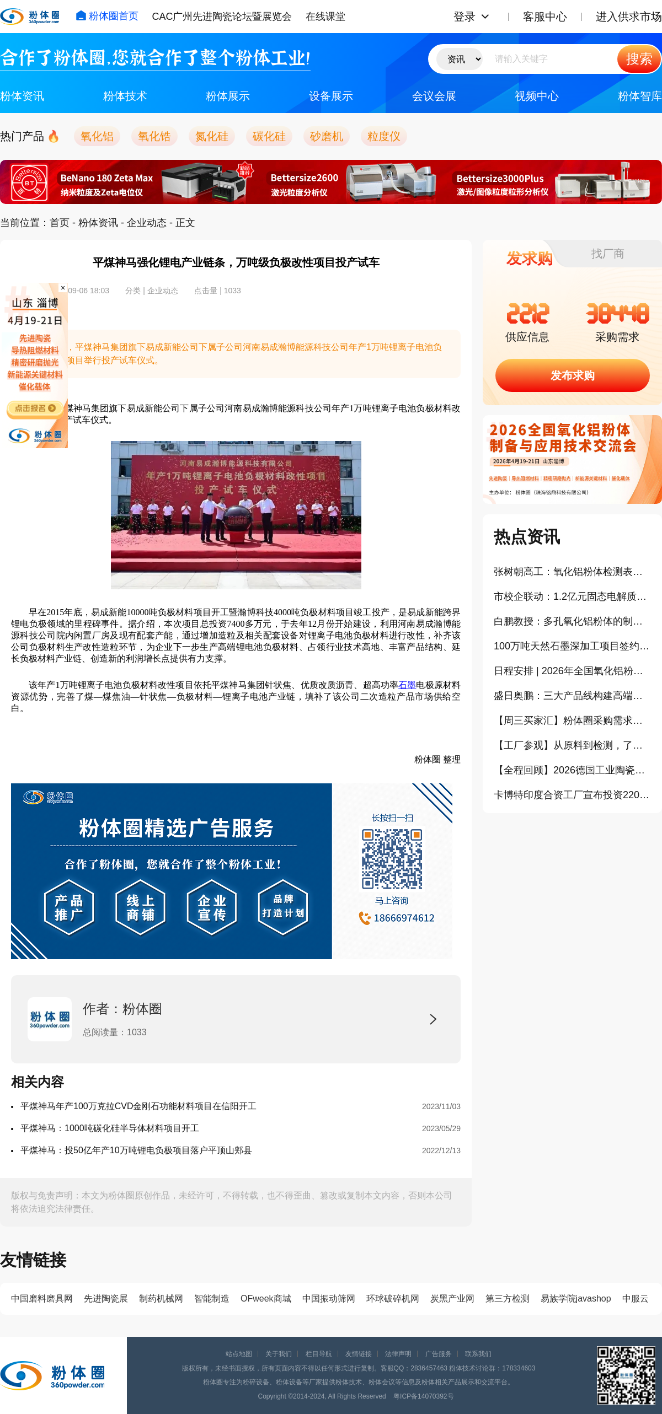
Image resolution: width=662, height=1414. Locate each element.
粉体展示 (228, 96)
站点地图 (239, 1354)
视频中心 (537, 96)
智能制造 (211, 1298)
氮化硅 (211, 136)
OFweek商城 (266, 1298)
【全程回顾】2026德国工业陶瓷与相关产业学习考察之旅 (572, 770)
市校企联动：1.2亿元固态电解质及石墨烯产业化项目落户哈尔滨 (572, 596)
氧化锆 (154, 136)
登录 (464, 16)
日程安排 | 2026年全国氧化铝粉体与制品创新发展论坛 (572, 670)
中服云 (635, 1298)
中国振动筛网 (328, 1298)
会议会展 (434, 96)
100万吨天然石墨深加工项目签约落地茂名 (572, 646)
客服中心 (545, 16)
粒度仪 (384, 136)
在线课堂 (325, 16)
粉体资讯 (22, 96)
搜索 (639, 58)
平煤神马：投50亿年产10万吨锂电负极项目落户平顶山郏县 (136, 1150)
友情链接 (358, 1354)
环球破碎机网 (392, 1298)
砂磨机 (326, 136)
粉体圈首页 (107, 15)
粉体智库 (640, 96)
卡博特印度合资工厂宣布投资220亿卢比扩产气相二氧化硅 (572, 794)
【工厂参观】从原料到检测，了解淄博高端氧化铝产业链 (572, 745)
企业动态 (147, 222)
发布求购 (573, 375)
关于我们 (278, 1354)
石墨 (407, 685)
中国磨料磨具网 (42, 1298)
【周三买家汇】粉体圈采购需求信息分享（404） (572, 720)
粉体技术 (125, 96)
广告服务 (438, 1354)
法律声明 (398, 1354)
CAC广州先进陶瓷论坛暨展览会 (222, 16)
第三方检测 (507, 1298)
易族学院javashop (576, 1298)
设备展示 (331, 96)
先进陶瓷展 (106, 1298)
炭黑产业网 (452, 1298)
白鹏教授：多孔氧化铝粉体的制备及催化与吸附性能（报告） (572, 621)
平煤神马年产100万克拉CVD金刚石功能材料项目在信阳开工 (138, 1106)
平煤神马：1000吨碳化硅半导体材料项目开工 (109, 1128)
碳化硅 (269, 136)
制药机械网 (161, 1298)
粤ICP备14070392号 (423, 1396)
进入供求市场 (629, 16)
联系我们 (478, 1354)
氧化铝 (97, 136)
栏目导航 (319, 1354)
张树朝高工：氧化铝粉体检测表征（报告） (572, 571)
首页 (60, 222)
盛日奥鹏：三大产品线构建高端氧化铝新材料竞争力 (572, 695)
